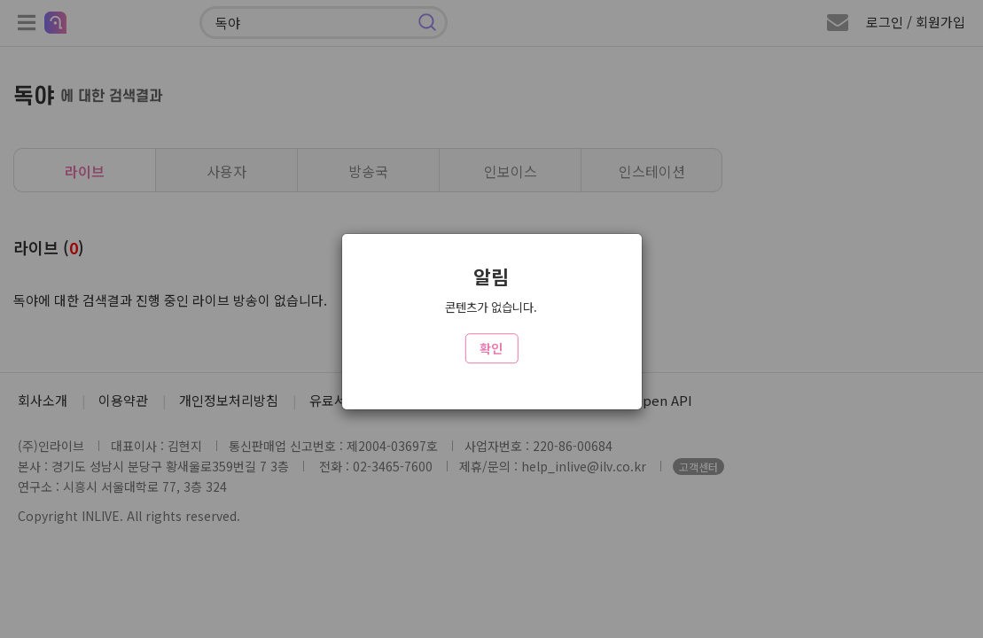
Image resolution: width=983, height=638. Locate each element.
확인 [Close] (491, 348)
